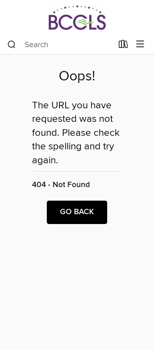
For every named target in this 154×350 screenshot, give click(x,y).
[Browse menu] (140, 44)
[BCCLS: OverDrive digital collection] (77, 17)
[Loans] (123, 46)
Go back (77, 212)
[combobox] (60, 45)
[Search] (11, 44)
